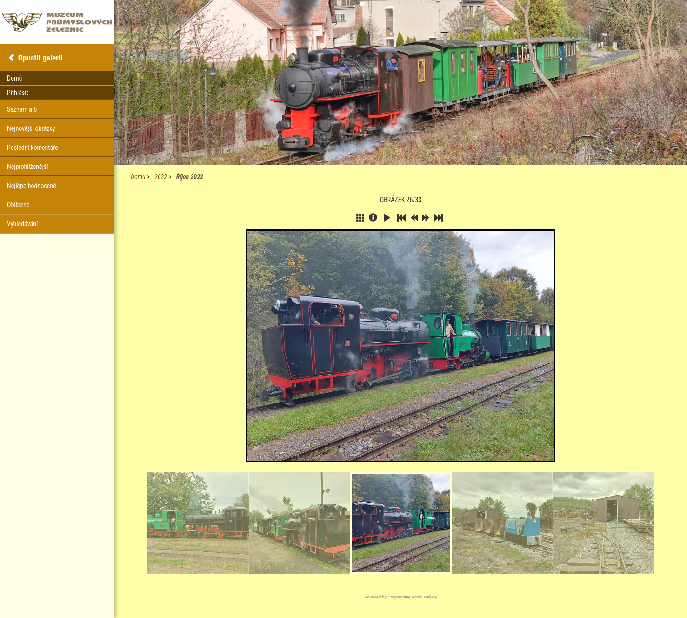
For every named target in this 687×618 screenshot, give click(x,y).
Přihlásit (17, 92)
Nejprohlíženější (27, 166)
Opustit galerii (40, 57)
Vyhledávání (22, 224)
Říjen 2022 (189, 177)
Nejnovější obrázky (31, 128)
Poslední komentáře (32, 147)
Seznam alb (22, 109)
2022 (160, 177)
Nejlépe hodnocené (31, 185)
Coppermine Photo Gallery (412, 597)
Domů (138, 177)
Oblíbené (18, 204)
